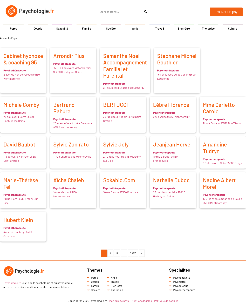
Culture (232, 28)
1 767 (133, 253)
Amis (135, 28)
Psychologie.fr (11, 282)
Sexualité (62, 28)
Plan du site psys (119, 300)
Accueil (4, 37)
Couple (37, 28)
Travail (159, 28)
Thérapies (208, 28)
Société (111, 28)
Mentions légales (142, 300)
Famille (86, 28)
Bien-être (184, 28)
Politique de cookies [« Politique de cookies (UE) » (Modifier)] (166, 300)
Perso (13, 28)
